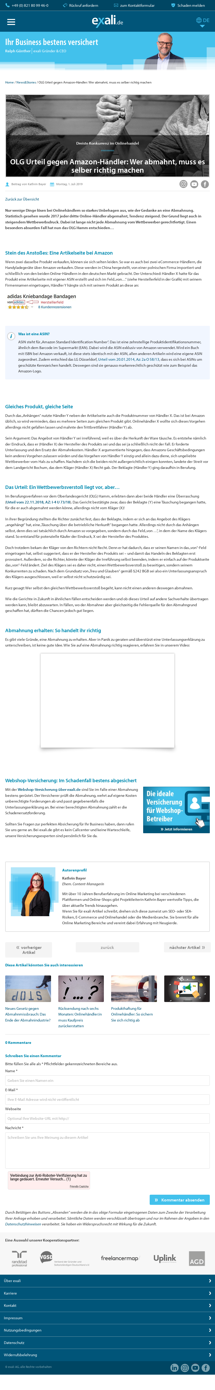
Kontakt (10, 1305)
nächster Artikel (184, 947)
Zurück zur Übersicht (22, 199)
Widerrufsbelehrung (20, 1354)
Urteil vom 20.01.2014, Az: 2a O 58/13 (128, 359)
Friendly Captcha (79, 1186)
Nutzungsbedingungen (22, 1330)
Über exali (12, 1280)
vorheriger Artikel (31, 950)
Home (9, 82)
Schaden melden (191, 5)
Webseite (13, 1108)
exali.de (107, 21)
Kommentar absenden (182, 1199)
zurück (107, 947)
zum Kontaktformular (137, 5)
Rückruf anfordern (83, 5)
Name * (11, 1070)
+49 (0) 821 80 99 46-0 (30, 5)
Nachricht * (14, 1127)
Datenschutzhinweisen (23, 1223)
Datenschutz (14, 1342)
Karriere (10, 1293)
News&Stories (26, 82)
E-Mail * (11, 1089)
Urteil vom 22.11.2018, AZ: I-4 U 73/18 (38, 502)
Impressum (13, 1317)
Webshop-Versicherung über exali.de (49, 789)
